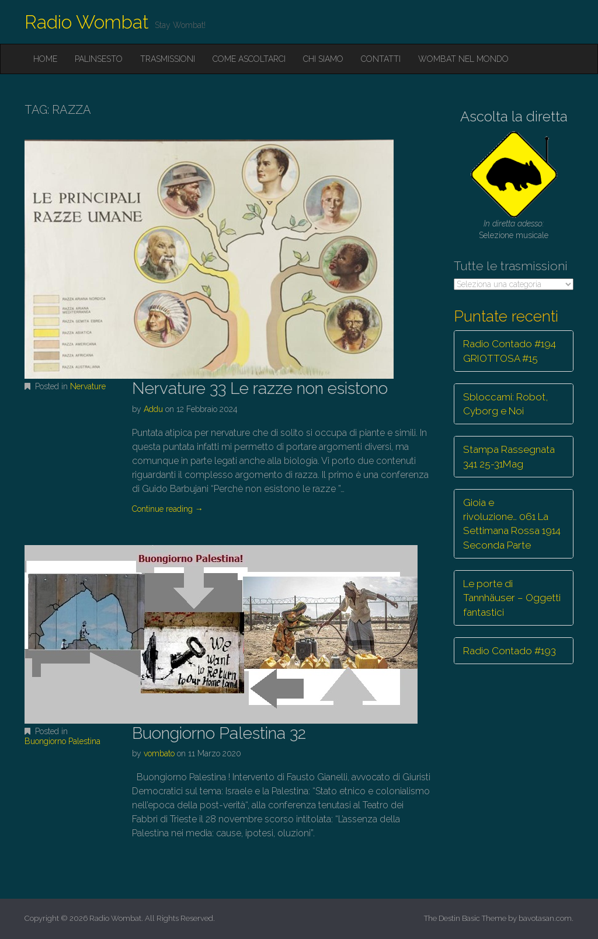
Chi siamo (323, 59)
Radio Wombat (87, 22)
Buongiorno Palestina (62, 741)
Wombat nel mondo (463, 59)
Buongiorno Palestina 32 (219, 733)
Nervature (88, 386)
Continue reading (167, 509)
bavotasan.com (545, 918)
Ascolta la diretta (514, 116)
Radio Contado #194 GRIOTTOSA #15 (509, 351)
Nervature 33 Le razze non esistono (260, 388)
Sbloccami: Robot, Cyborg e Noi (505, 404)
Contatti (381, 59)
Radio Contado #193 (509, 651)
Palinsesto (99, 59)
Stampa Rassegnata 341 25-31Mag (509, 456)
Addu (153, 409)
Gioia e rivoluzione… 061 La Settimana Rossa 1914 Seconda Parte (512, 524)
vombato (159, 753)
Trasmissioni (167, 59)
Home (45, 59)
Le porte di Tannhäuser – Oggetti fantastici (512, 598)
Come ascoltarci (249, 59)
